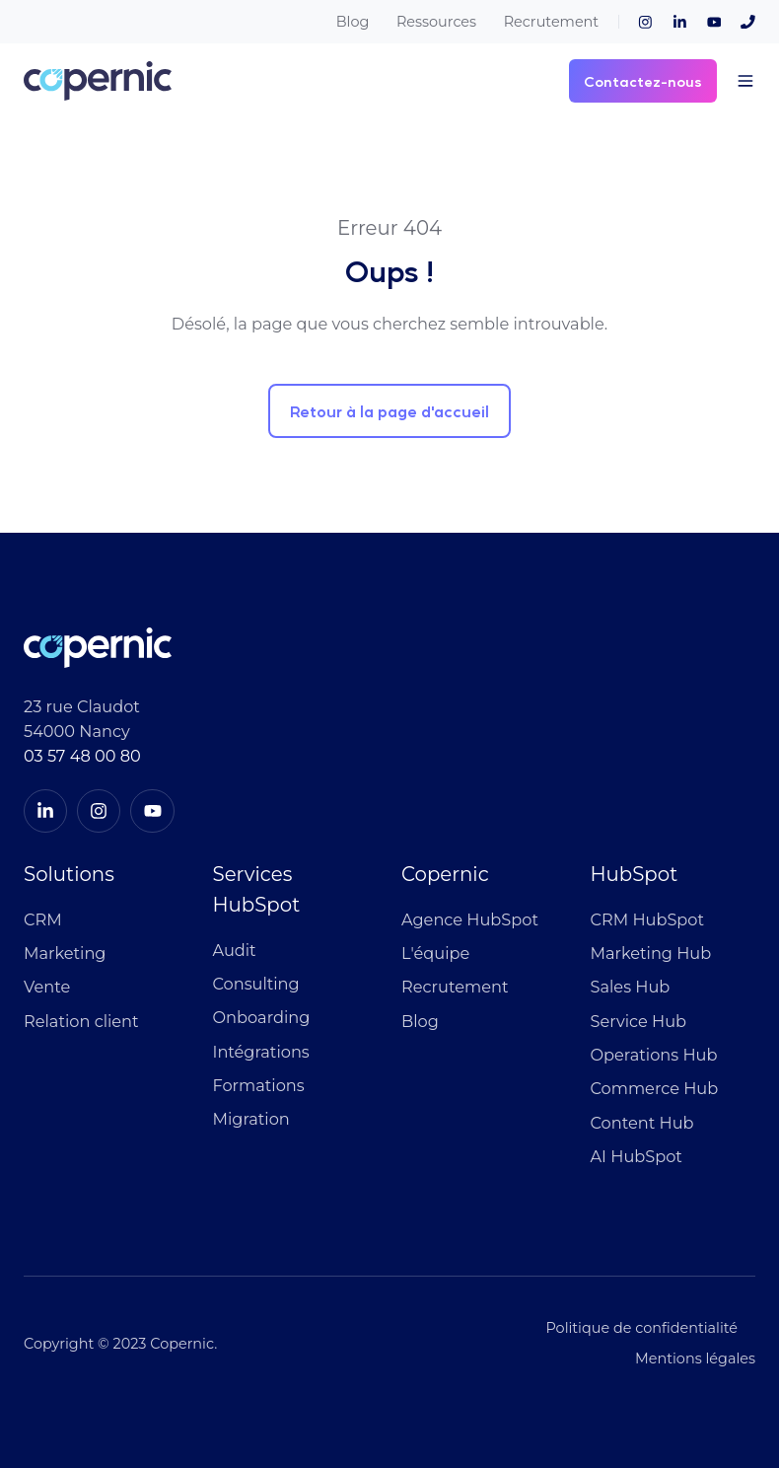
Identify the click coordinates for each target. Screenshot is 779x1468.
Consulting (256, 983)
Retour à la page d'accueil (389, 411)
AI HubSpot (636, 1156)
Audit (234, 950)
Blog (353, 22)
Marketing (65, 953)
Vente (47, 986)
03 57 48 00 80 (82, 756)
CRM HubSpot (648, 919)
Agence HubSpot (469, 919)
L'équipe (435, 953)
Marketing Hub (651, 953)
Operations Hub (654, 1054)
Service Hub (639, 1021)
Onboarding (262, 1017)
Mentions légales (695, 1358)
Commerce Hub (655, 1088)
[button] (745, 81)
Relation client (81, 1021)
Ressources (436, 22)
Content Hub (642, 1123)
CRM (43, 919)
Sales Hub (631, 986)
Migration (251, 1119)
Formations (259, 1085)
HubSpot (634, 874)
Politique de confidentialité (641, 1328)
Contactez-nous (643, 81)
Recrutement (552, 22)
